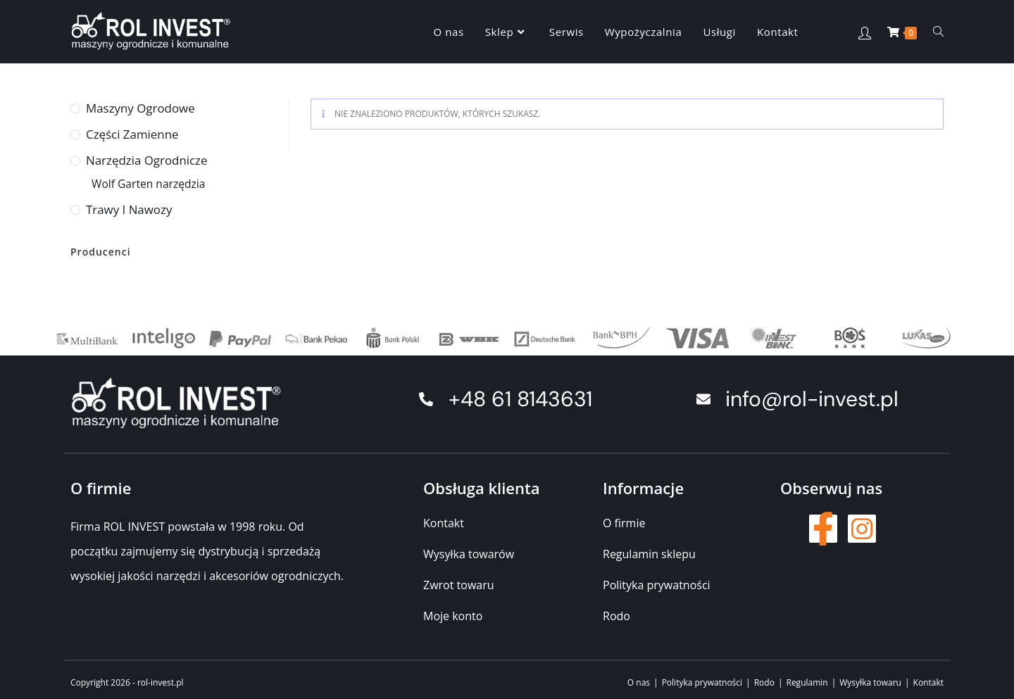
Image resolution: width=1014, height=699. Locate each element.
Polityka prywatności (702, 682)
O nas (638, 682)
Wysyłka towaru (870, 682)
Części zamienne (132, 134)
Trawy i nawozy (129, 209)
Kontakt (928, 682)
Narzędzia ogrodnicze (147, 160)
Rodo (764, 682)
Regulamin (806, 682)
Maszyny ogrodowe (140, 108)
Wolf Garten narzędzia (148, 183)
